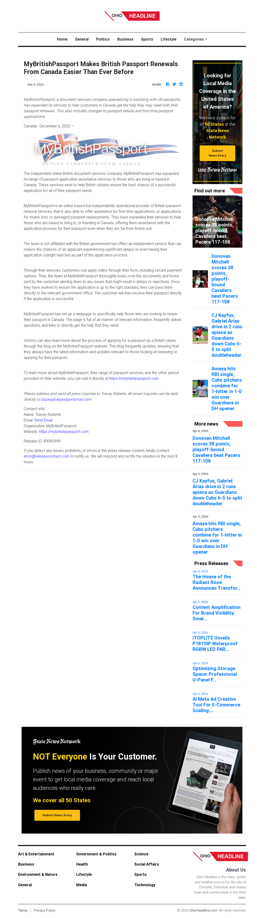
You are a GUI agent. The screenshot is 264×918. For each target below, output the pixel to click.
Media (81, 884)
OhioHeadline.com (203, 910)
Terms (23, 910)
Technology (144, 884)
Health (82, 864)
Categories (194, 39)
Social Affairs (146, 864)
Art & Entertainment (36, 854)
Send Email (43, 420)
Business (125, 39)
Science (141, 854)
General (82, 39)
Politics (103, 39)
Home (64, 39)
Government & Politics (96, 854)
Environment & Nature (37, 874)
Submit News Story (217, 153)
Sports (147, 39)
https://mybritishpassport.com (134, 378)
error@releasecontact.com (46, 456)
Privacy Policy (44, 910)
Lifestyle (168, 39)
